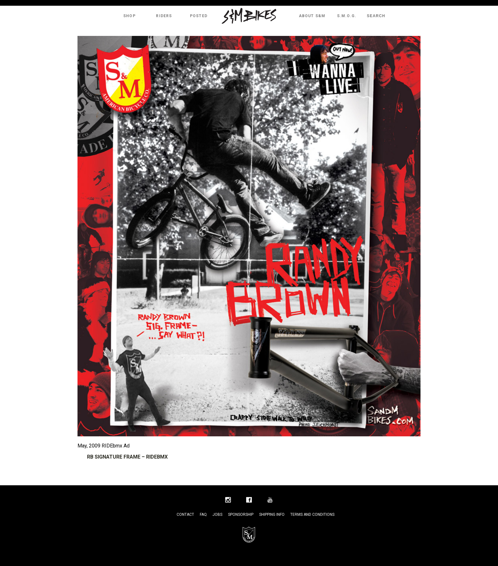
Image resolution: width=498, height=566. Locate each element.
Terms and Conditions (312, 514)
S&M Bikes (249, 16)
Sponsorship (240, 514)
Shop (129, 16)
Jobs (217, 514)
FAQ (203, 514)
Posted (198, 16)
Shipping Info (272, 514)
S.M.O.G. (347, 16)
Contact (185, 514)
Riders (164, 16)
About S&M (312, 16)
